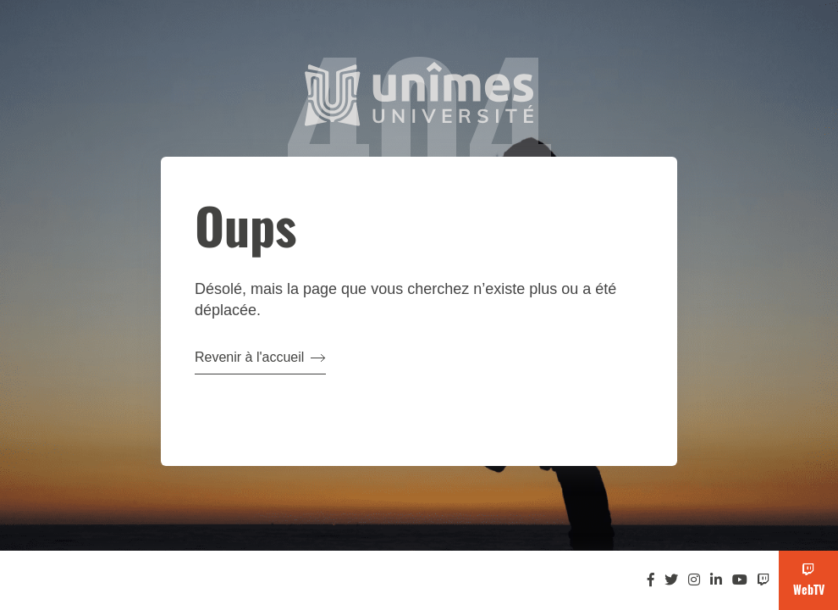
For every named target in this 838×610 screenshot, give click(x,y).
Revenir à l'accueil (260, 357)
